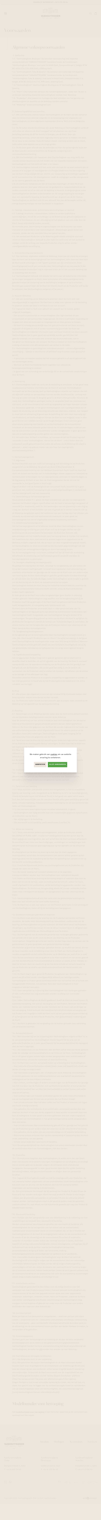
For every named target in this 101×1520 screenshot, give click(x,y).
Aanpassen (40, 764)
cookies (53, 754)
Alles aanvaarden (57, 764)
